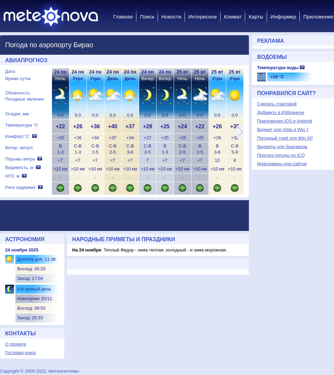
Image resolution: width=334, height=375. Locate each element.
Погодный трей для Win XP (285, 138)
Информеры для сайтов (282, 163)
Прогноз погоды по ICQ (281, 155)
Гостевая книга (20, 352)
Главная (123, 17)
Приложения (318, 17)
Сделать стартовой (276, 103)
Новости (171, 17)
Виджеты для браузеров (282, 146)
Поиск (147, 17)
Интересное (202, 17)
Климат (232, 17)
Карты (256, 17)
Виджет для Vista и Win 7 (283, 129)
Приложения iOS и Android (284, 121)
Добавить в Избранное (280, 112)
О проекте (15, 344)
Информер (283, 17)
